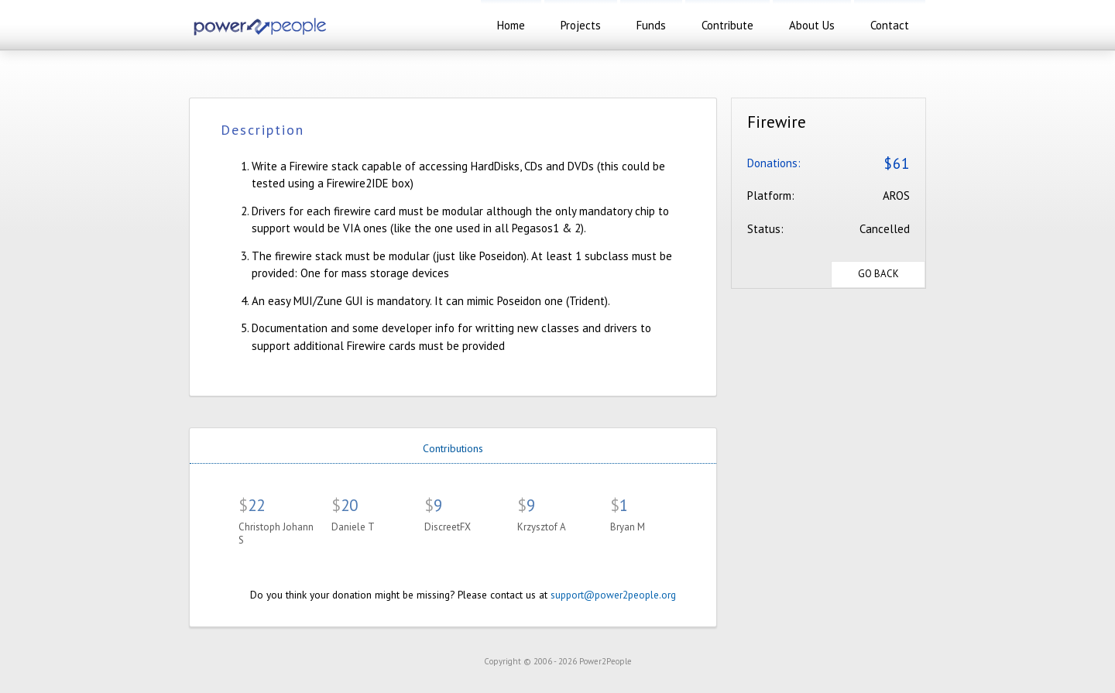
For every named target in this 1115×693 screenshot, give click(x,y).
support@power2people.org (613, 595)
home (511, 25)
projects (581, 25)
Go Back (878, 273)
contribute (727, 25)
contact (889, 25)
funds (651, 25)
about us (812, 25)
